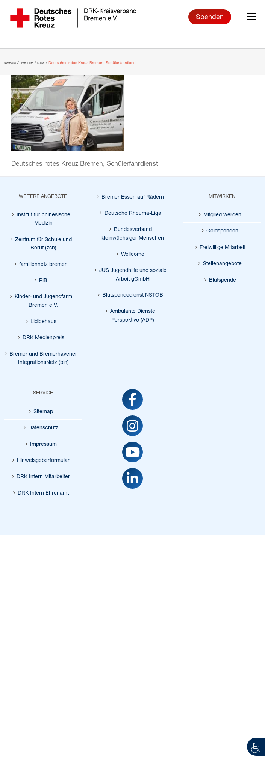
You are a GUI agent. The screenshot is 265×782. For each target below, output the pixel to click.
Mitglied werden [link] (222, 214)
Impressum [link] (43, 444)
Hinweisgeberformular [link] (43, 460)
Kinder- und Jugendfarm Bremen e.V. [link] (43, 300)
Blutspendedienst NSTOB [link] (132, 294)
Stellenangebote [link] (222, 263)
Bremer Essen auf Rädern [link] (132, 196)
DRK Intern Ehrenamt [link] (43, 492)
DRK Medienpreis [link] (43, 337)
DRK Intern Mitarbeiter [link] (43, 476)
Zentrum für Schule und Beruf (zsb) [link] (43, 243)
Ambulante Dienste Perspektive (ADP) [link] (132, 315)
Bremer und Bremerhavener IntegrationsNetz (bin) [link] (43, 357)
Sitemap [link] (43, 411)
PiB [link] (43, 280)
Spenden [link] (210, 16)
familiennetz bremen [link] (43, 264)
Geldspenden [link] (222, 230)
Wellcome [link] (132, 254)
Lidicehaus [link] (43, 321)
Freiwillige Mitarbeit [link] (222, 247)
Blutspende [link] (222, 279)
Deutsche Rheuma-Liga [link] (132, 213)
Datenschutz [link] (43, 427)
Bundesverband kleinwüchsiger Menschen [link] (132, 233)
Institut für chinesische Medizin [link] (43, 218)
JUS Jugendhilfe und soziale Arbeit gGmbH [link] (133, 274)
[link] (256, 747)
